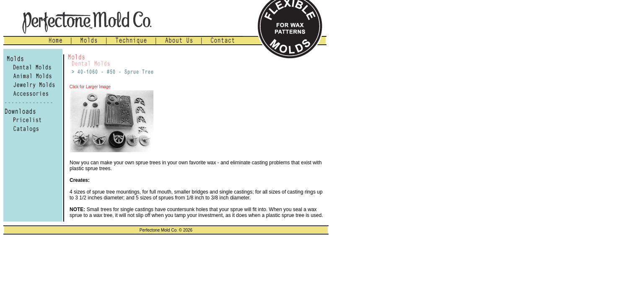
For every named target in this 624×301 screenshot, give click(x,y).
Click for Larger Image (89, 86)
